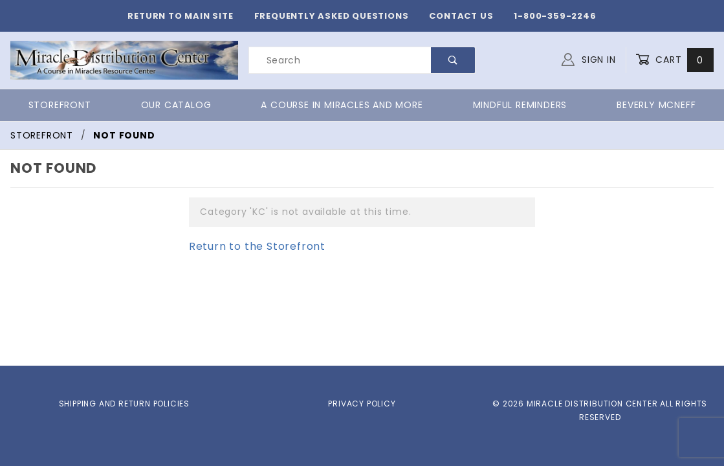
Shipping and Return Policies (124, 403)
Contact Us (456, 16)
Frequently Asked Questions (337, 16)
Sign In (591, 58)
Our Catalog (171, 105)
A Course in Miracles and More (335, 105)
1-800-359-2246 (540, 16)
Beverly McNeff (655, 105)
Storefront (59, 105)
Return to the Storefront (249, 246)
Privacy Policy (362, 403)
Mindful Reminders (514, 105)
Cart (676, 60)
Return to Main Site (198, 16)
